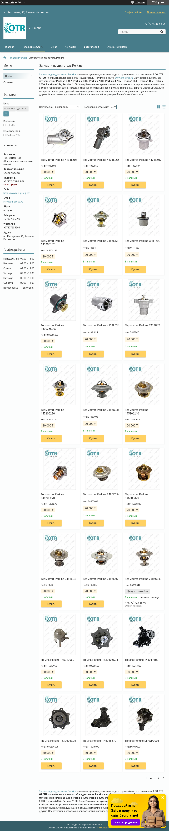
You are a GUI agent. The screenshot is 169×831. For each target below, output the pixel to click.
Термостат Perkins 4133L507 (143, 159)
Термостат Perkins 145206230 (52, 411)
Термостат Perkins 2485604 (58, 579)
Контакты (70, 47)
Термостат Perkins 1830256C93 (52, 327)
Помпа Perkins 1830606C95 (58, 740)
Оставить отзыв (156, 12)
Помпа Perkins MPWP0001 (142, 740)
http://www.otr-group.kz (16, 193)
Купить (51, 185)
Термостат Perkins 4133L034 (101, 325)
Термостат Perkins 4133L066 (101, 159)
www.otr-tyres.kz (124, 77)
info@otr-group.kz (13, 201)
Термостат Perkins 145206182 (52, 242)
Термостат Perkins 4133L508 (59, 159)
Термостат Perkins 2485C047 (143, 579)
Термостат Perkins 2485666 (100, 579)
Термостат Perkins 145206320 (136, 496)
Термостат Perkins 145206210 (136, 411)
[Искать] (162, 31)
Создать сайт (7, 2)
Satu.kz (99, 824)
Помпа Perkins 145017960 (57, 659)
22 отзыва (140, 2)
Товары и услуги (31, 47)
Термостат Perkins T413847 (142, 325)
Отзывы (8, 82)
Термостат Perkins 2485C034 (101, 494)
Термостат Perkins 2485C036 (101, 410)
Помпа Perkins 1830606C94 (100, 659)
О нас (54, 47)
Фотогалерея (91, 47)
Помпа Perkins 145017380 (141, 659)
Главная (9, 47)
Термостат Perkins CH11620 (142, 241)
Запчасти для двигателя (58, 74)
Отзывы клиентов (117, 47)
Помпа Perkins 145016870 (99, 740)
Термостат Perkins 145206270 (52, 496)
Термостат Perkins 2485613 (100, 241)
